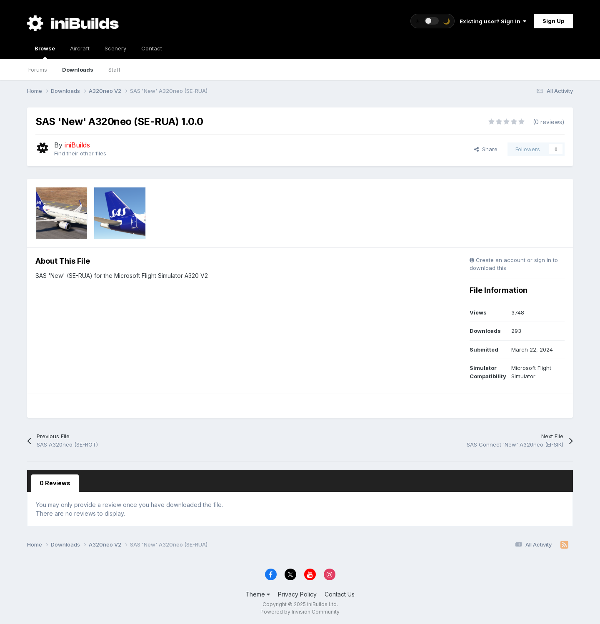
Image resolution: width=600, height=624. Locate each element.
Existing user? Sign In (493, 21)
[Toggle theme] (432, 21)
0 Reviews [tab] (55, 483)
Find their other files (80, 153)
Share (486, 149)
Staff (114, 69)
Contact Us (340, 594)
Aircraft (80, 48)
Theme (257, 594)
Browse (45, 52)
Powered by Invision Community (300, 612)
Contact (151, 48)
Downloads (77, 69)
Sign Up (553, 20)
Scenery (115, 48)
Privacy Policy (297, 594)
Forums (37, 69)
